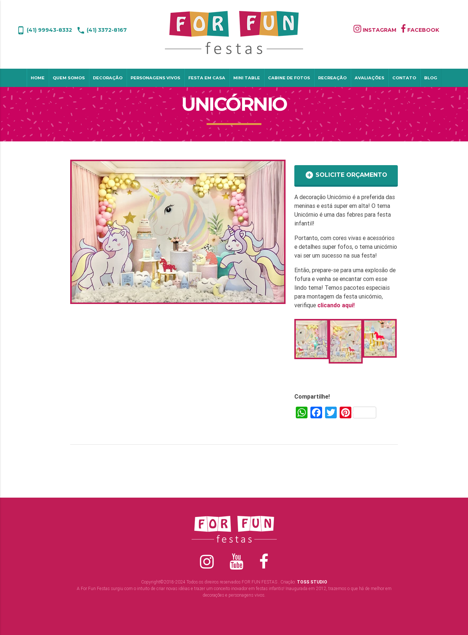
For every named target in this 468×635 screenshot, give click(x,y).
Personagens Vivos (155, 77)
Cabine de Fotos (289, 77)
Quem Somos (69, 77)
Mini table (246, 77)
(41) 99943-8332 (44, 30)
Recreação (332, 77)
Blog (430, 77)
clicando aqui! (336, 305)
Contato (404, 77)
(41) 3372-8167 (101, 30)
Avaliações (369, 77)
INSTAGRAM (375, 30)
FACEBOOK (420, 30)
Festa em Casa (206, 77)
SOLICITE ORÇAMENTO (346, 175)
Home (38, 77)
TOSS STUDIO (312, 582)
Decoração (107, 77)
